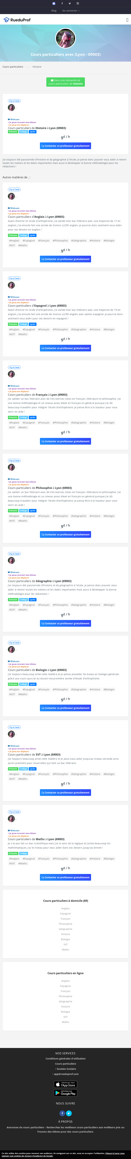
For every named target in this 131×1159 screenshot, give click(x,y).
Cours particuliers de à (37, 128)
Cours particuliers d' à (36, 217)
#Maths (22, 245)
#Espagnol (29, 240)
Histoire (65, 934)
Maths (65, 949)
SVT (66, 944)
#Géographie (78, 240)
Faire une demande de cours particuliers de (66, 82)
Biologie (65, 939)
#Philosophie (60, 240)
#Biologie (109, 240)
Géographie (65, 929)
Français (65, 918)
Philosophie (65, 923)
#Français (43, 240)
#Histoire (95, 240)
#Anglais (14, 240)
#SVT (12, 245)
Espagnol (65, 913)
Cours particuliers (13, 66)
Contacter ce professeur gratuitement (65, 145)
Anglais (65, 908)
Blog (53, 10)
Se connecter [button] (71, 10)
